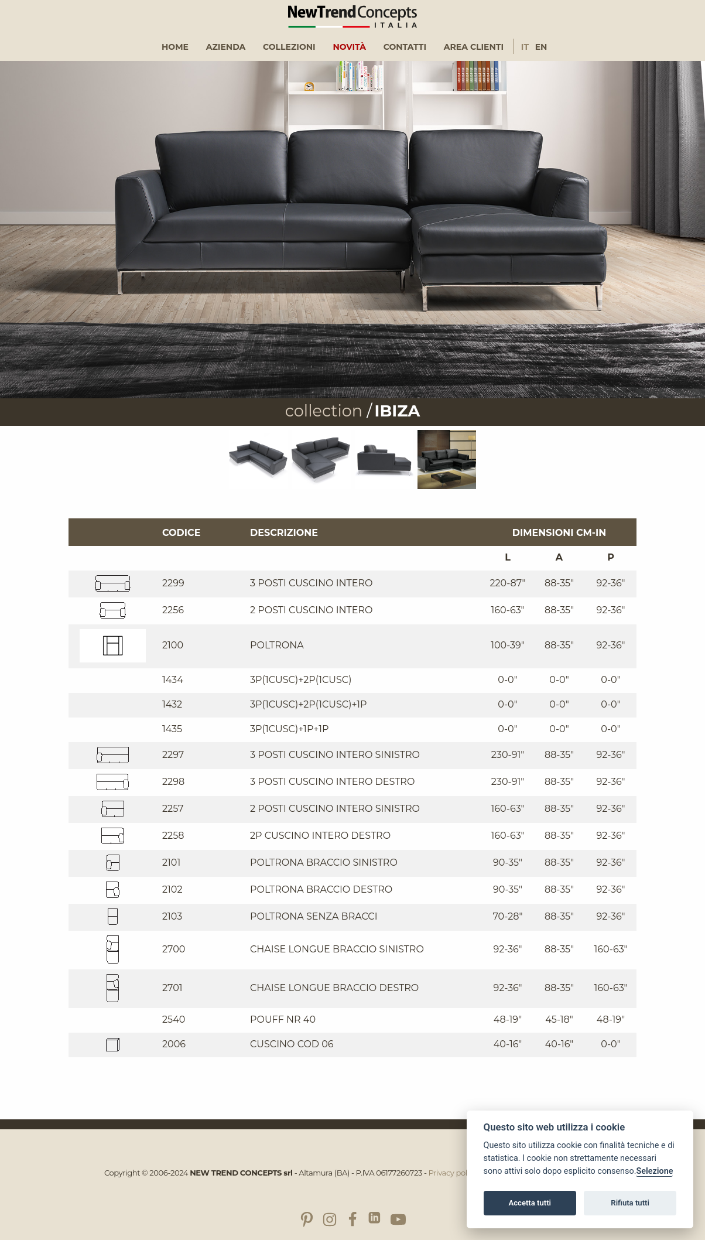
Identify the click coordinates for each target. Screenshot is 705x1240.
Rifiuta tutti (630, 1202)
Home (175, 47)
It (525, 47)
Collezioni (289, 47)
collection (323, 411)
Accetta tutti (529, 1202)
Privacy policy (453, 1172)
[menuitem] (175, 47)
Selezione (654, 1171)
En (541, 47)
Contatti (405, 47)
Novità (349, 47)
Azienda (226, 47)
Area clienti (474, 47)
